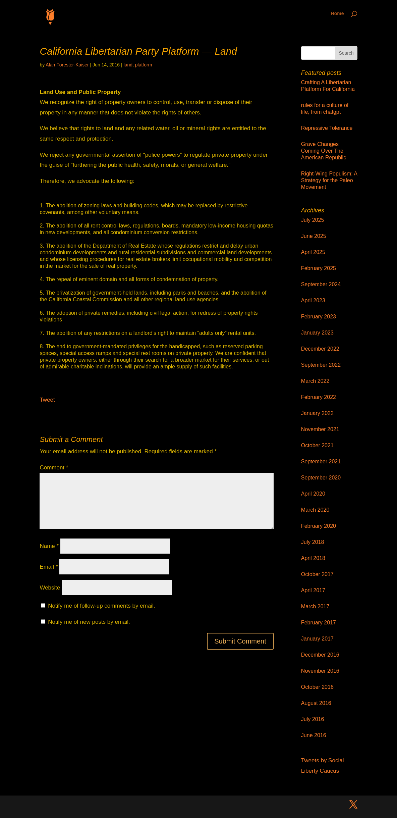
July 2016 (312, 719)
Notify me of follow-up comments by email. (101, 606)
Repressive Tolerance (327, 128)
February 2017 (318, 622)
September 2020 (321, 477)
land (128, 64)
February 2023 (318, 316)
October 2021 (317, 445)
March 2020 (315, 510)
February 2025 (318, 268)
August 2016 (316, 703)
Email (49, 567)
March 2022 (315, 381)
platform (143, 64)
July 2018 (312, 542)
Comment (54, 467)
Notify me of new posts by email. (89, 622)
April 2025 (313, 252)
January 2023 (317, 333)
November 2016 (320, 671)
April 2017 (313, 590)
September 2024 (321, 284)
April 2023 (313, 300)
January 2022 (317, 413)
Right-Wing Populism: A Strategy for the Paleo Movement (329, 180)
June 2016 (313, 735)
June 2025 (313, 236)
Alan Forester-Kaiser (67, 64)
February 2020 (318, 526)
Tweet (47, 400)
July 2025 (312, 220)
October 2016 (317, 687)
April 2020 (313, 494)
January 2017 (317, 639)
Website (50, 587)
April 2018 (313, 558)
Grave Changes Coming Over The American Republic (323, 150)
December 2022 (320, 349)
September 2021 (321, 461)
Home (337, 13)
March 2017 (315, 606)
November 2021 (320, 429)
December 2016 (320, 655)
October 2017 (317, 574)
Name (49, 546)
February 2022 (318, 397)
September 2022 (321, 365)
